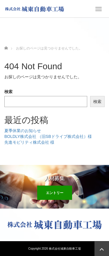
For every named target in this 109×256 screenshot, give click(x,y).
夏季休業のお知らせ (22, 130)
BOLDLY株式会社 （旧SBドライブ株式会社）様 (48, 136)
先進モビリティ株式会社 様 (29, 142)
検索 (8, 91)
